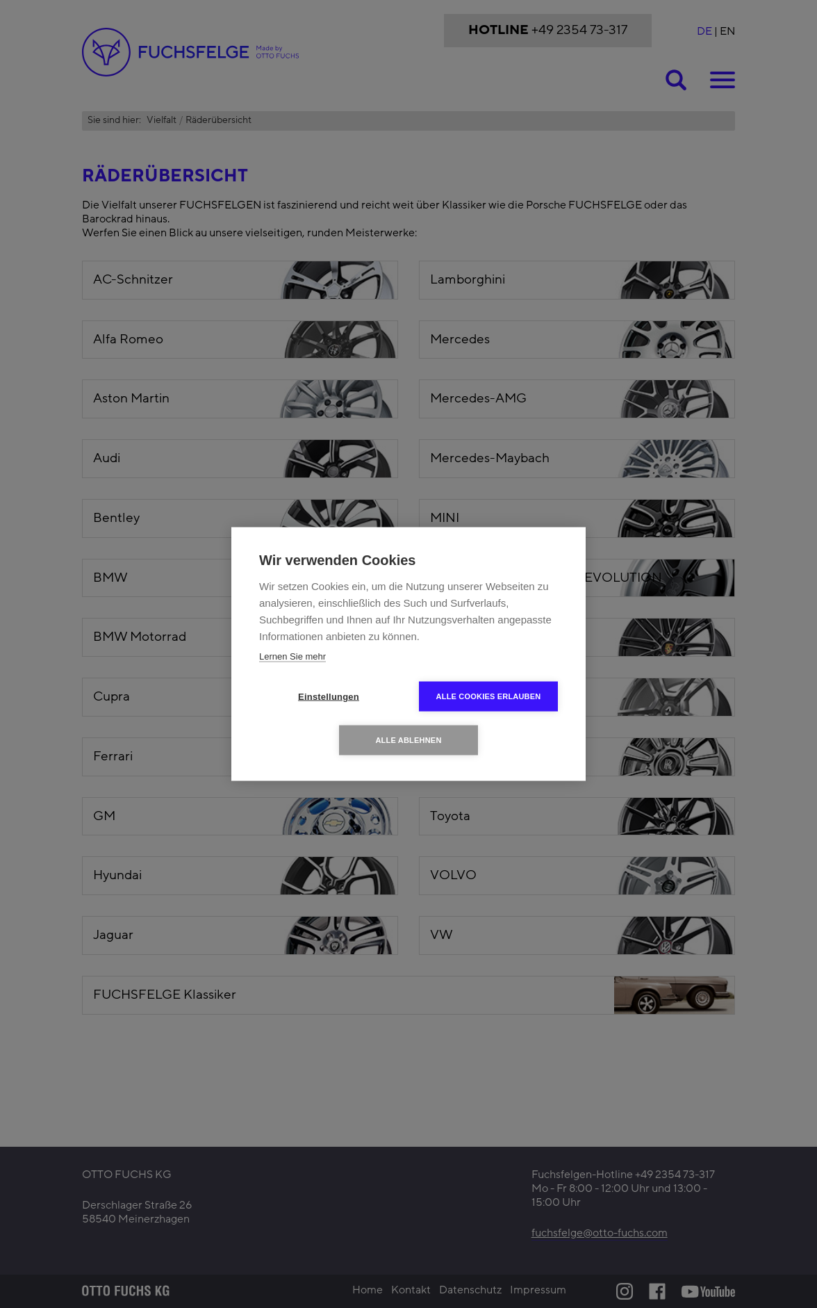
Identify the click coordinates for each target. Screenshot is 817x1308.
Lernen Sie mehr (292, 656)
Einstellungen (328, 697)
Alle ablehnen (408, 740)
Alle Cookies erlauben (488, 696)
